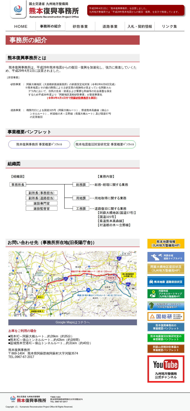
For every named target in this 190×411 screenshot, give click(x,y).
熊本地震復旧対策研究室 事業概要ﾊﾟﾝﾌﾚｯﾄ (105, 143)
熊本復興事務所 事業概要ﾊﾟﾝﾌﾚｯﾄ (39, 143)
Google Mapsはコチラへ (73, 321)
